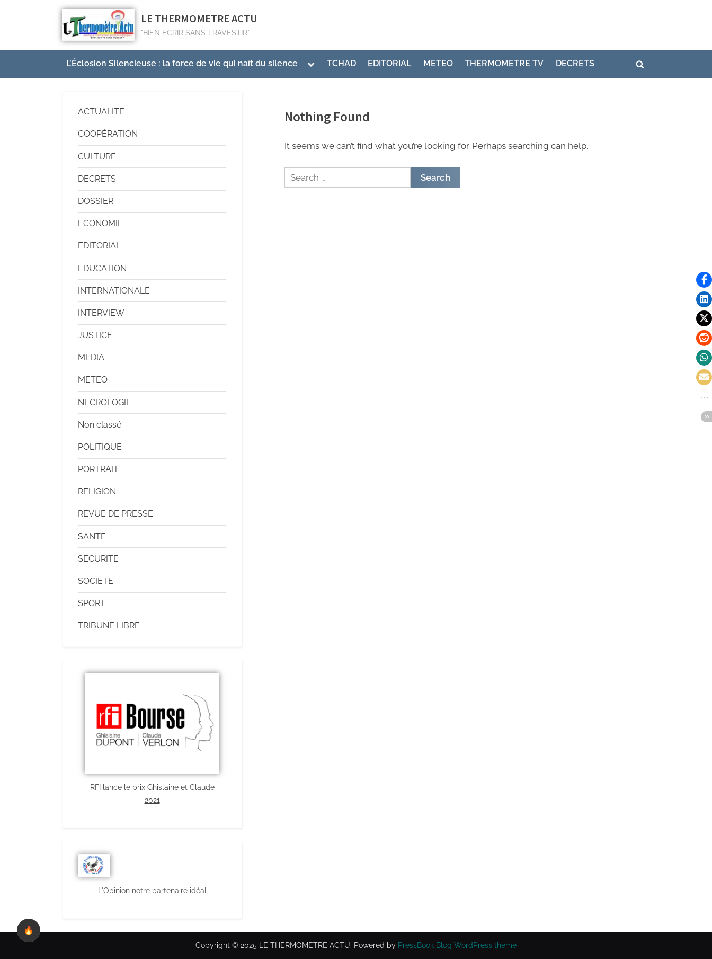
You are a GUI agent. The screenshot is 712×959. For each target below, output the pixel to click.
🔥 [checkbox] (28, 930)
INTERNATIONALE (114, 291)
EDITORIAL (389, 63)
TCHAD (341, 63)
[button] (704, 280)
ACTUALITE (101, 111)
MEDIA (91, 357)
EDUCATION (102, 268)
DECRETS (575, 63)
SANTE (92, 536)
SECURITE (98, 559)
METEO (438, 63)
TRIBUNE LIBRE (109, 625)
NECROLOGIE (104, 402)
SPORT (91, 603)
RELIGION (97, 491)
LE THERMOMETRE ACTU (199, 18)
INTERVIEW (101, 313)
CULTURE (97, 157)
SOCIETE (95, 581)
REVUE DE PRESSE (115, 514)
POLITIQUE (100, 447)
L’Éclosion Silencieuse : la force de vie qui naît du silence (182, 63)
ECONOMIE (100, 223)
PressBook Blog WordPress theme (457, 945)
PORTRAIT (98, 469)
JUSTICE (95, 335)
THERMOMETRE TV (504, 63)
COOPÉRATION (108, 134)
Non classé (99, 425)
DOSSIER (95, 201)
